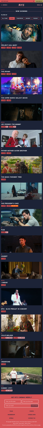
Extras (11, 418)
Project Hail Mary (9, 45)
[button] (41, 18)
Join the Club (4, 1)
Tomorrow (19, 18)
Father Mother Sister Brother (14, 151)
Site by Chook (27, 423)
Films (11, 411)
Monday (28, 18)
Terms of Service (34, 425)
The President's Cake (10, 203)
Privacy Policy (21, 423)
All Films (4, 18)
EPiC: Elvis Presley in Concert (14, 309)
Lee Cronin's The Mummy (11, 124)
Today (12, 18)
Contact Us (31, 418)
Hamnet (4, 256)
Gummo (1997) (6, 388)
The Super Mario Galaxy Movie (14, 98)
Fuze (3, 230)
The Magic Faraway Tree (11, 177)
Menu (39, 5)
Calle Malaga (7, 335)
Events (32, 411)
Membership (11, 414)
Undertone (5, 362)
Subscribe (34, 405)
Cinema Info (32, 414)
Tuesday (35, 18)
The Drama (5, 71)
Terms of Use (15, 423)
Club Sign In (39, 1)
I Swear (4, 282)
